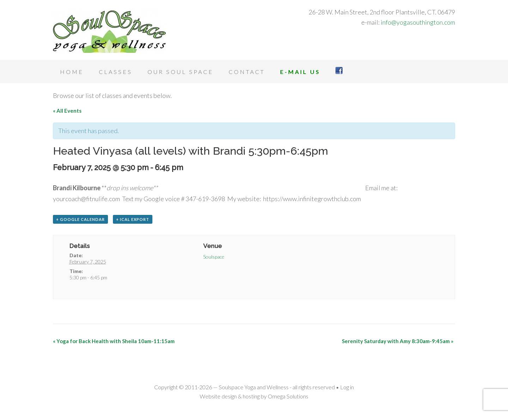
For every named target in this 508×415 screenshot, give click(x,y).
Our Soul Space (180, 71)
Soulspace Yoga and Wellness (109, 32)
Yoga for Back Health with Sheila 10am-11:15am (114, 341)
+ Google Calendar (80, 219)
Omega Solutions (288, 396)
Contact (247, 71)
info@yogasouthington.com (418, 22)
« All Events (67, 110)
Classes (115, 71)
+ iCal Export (132, 219)
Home (72, 71)
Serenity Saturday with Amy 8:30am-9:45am (397, 341)
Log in (347, 387)
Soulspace (213, 257)
